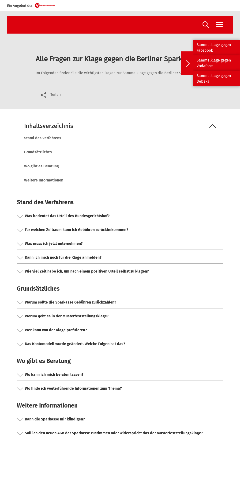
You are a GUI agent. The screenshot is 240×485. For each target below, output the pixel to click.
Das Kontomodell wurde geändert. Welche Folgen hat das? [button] (71, 344)
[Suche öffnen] (206, 25)
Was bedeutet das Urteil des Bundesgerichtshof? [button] (63, 216)
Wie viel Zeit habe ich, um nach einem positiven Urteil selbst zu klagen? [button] (83, 272)
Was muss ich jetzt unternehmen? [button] (50, 244)
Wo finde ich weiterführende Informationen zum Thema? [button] (69, 389)
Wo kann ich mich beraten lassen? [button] (50, 375)
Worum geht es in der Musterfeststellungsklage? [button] (63, 316)
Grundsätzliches (38, 152)
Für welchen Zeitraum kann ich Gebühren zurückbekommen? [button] (72, 230)
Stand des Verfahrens (42, 138)
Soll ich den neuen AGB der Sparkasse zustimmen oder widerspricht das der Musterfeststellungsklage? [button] (110, 433)
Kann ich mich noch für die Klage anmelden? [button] (59, 258)
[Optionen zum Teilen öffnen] (50, 95)
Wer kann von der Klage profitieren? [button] (52, 330)
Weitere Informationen (43, 180)
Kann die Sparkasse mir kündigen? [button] (51, 420)
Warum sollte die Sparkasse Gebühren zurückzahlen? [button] (66, 303)
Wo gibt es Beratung (41, 166)
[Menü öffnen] (219, 25)
